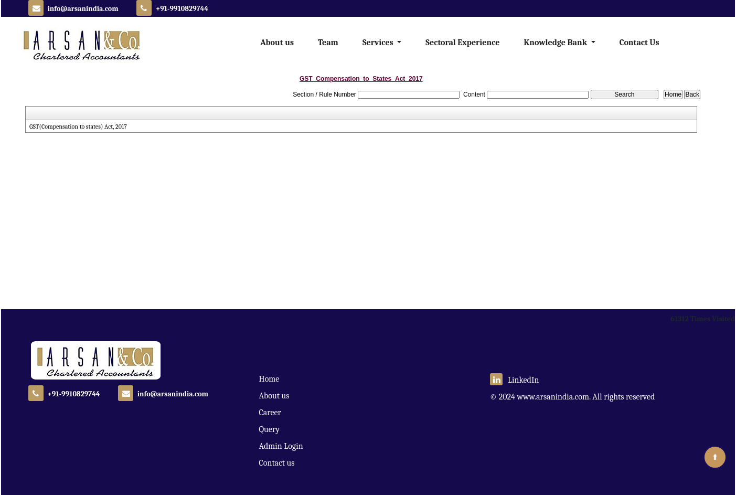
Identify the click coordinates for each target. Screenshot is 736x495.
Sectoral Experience (462, 42)
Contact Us (639, 42)
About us (277, 42)
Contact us (277, 463)
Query (269, 429)
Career (270, 412)
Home (269, 379)
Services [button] (378, 42)
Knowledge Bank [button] (556, 42)
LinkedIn (514, 380)
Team (328, 42)
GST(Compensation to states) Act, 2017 (81, 126)
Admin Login (281, 446)
